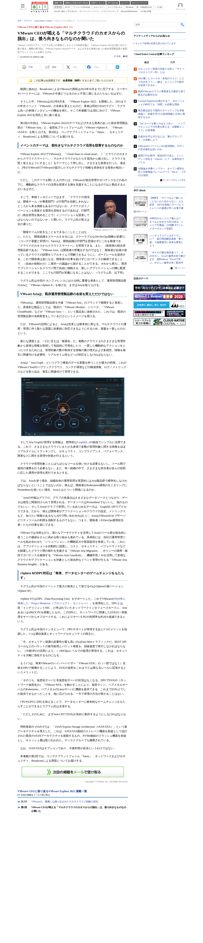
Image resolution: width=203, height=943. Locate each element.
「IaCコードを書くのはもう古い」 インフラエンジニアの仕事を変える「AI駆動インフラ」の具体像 (161, 127)
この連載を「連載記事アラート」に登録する (73, 772)
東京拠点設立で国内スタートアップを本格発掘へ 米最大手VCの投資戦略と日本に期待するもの (161, 114)
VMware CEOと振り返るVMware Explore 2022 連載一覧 (52, 791)
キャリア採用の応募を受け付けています (155, 43)
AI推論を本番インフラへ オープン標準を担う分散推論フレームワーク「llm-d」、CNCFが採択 (162, 172)
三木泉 (117, 56)
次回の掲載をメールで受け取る (35, 795)
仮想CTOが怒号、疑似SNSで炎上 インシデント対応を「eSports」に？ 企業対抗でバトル (161, 159)
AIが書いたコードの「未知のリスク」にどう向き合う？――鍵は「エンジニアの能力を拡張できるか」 (161, 82)
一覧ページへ (179, 268)
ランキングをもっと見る (174, 180)
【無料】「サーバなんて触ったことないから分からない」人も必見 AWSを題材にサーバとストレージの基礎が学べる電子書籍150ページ (159, 205)
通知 (54, 67)
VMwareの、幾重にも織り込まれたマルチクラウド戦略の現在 (64, 801)
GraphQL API (85, 442)
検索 (182, 24)
